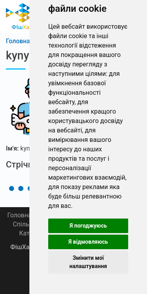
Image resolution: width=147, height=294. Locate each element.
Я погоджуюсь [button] (88, 225)
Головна (19, 215)
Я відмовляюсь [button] (88, 242)
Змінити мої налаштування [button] (88, 262)
